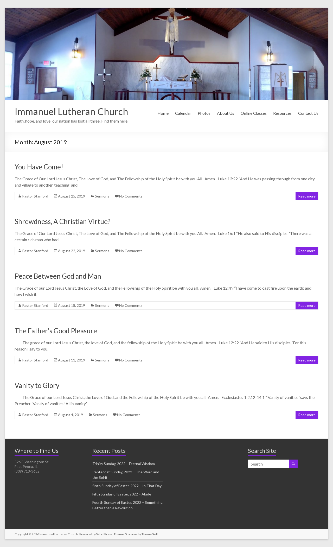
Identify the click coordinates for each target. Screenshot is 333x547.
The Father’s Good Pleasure (56, 331)
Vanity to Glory (37, 385)
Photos (204, 113)
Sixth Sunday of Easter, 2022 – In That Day (127, 486)
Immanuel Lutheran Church (71, 111)
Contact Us (308, 113)
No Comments (131, 196)
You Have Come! (39, 167)
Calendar (183, 113)
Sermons (102, 196)
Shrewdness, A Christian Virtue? (63, 221)
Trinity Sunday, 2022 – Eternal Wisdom (123, 463)
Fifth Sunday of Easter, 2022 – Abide (121, 494)
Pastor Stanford (35, 196)
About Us (225, 113)
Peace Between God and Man (58, 276)
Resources (282, 113)
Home (163, 113)
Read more (307, 196)
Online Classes (254, 113)
